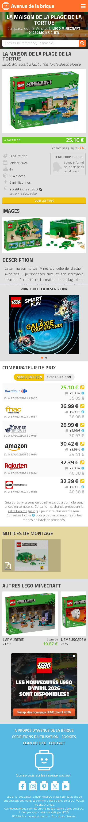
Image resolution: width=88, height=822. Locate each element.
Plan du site (34, 743)
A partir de (12, 140)
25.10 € (75, 140)
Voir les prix (44, 200)
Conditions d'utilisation (35, 736)
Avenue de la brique (28, 6)
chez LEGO (26, 189)
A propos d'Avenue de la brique (44, 730)
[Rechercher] (82, 43)
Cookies (68, 736)
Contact (57, 743)
